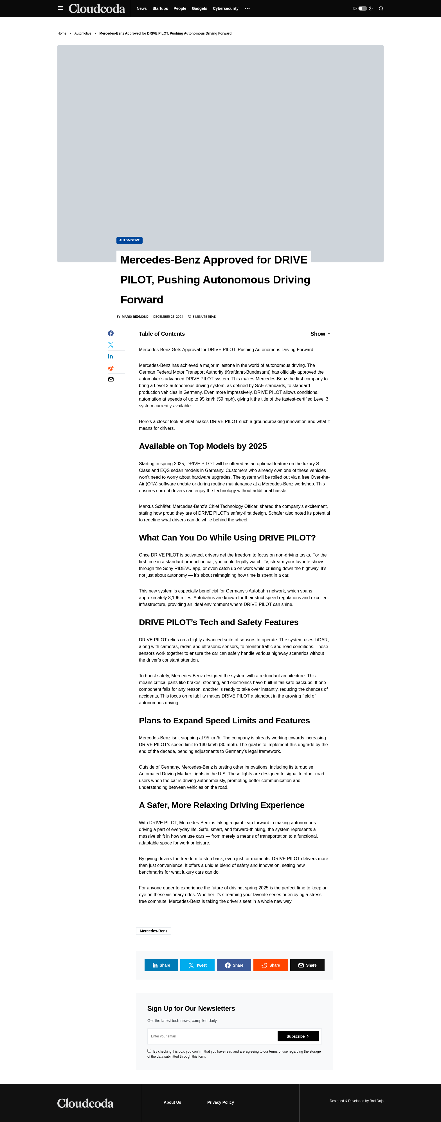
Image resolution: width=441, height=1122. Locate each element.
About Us (172, 1102)
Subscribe (296, 1037)
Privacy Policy (220, 1102)
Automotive (83, 33)
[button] (60, 8)
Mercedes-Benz (153, 931)
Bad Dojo (377, 1101)
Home (61, 33)
